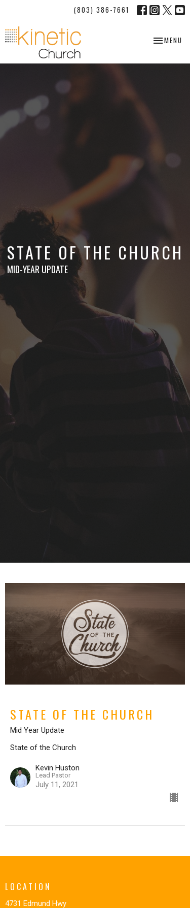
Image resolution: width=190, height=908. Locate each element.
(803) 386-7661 (101, 10)
